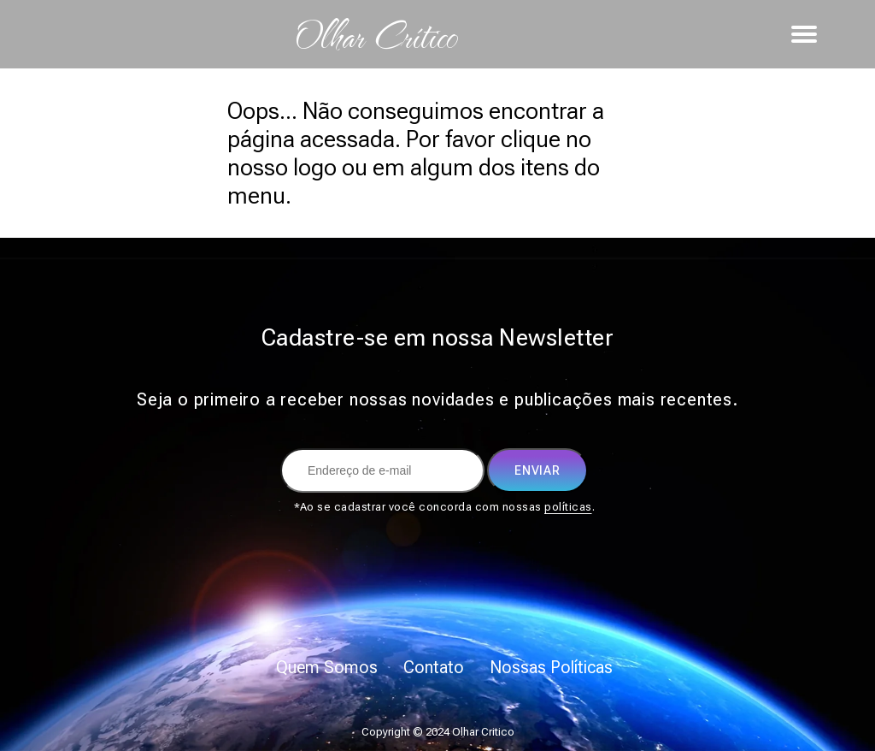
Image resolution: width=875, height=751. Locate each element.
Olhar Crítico (375, 34)
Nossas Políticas (551, 667)
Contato (433, 667)
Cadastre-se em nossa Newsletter (437, 337)
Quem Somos (327, 667)
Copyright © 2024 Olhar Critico (437, 731)
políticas (568, 506)
